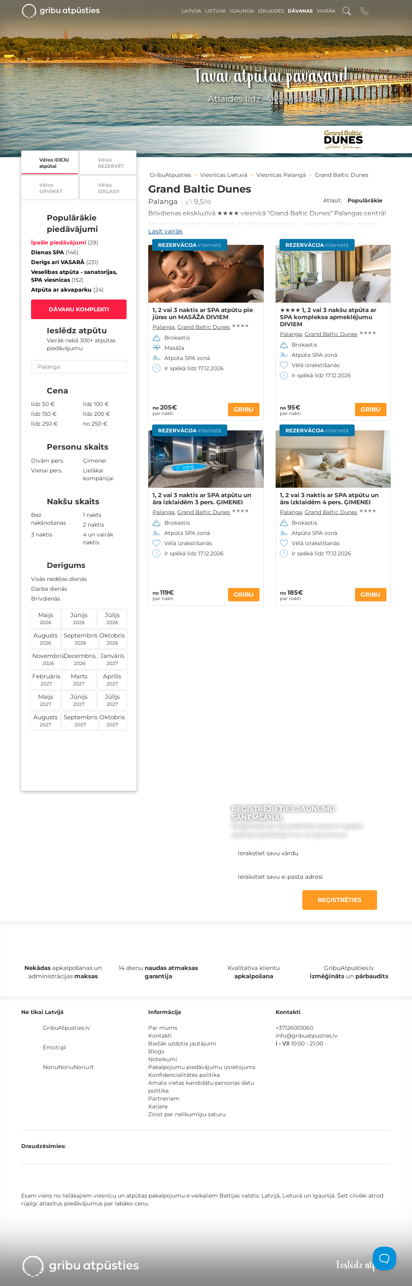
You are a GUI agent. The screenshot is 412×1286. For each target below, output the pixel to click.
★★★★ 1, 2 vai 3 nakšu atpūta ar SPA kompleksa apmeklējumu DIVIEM (328, 317)
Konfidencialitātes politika (184, 1074)
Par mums (162, 1027)
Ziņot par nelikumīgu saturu (187, 1114)
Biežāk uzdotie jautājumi (182, 1043)
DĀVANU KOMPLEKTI (79, 309)
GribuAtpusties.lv (66, 1027)
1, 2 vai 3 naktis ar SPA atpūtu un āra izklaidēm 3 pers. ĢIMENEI (202, 499)
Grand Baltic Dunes (203, 327)
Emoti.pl (54, 1047)
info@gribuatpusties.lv (307, 1035)
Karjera (157, 1106)
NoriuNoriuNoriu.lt (68, 1067)
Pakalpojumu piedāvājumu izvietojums (202, 1067)
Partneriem (164, 1098)
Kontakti (160, 1035)
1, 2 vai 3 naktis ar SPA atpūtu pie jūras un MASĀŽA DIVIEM (203, 314)
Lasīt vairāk (165, 231)
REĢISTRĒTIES (340, 900)
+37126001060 (294, 1027)
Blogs (156, 1051)
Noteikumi (162, 1059)
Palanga (163, 201)
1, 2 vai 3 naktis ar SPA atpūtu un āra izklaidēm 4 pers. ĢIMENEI (329, 499)
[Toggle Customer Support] (384, 1258)
